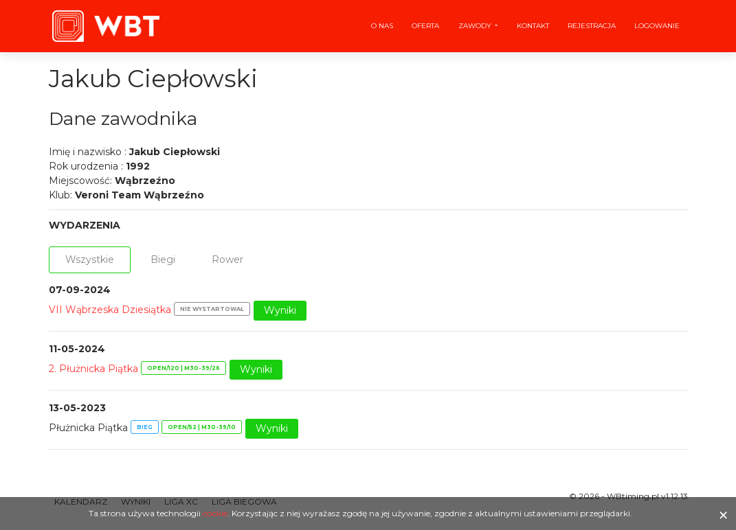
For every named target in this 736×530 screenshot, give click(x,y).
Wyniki (280, 310)
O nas (382, 25)
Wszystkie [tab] (89, 259)
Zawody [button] (475, 25)
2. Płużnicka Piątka (93, 368)
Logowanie (657, 25)
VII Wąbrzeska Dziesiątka (110, 309)
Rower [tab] (227, 259)
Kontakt (533, 25)
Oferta (425, 25)
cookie (215, 513)
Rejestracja (592, 25)
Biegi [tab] (162, 259)
